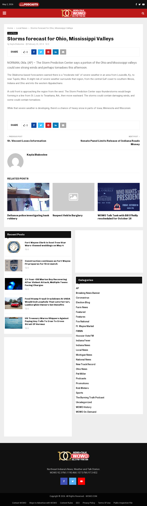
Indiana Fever (83, 340)
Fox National (82, 321)
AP (77, 288)
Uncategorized (84, 402)
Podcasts (81, 378)
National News (83, 359)
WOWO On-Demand (86, 412)
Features (80, 316)
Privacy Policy (89, 503)
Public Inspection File (123, 503)
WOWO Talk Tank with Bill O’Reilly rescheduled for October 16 (118, 217)
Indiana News (83, 345)
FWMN (79, 331)
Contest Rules (66, 503)
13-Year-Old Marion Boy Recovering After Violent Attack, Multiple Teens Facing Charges (46, 282)
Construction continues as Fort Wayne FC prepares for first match (47, 262)
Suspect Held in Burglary (67, 215)
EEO (78, 503)
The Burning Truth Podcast (90, 397)
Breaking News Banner (88, 293)
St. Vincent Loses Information (26, 140)
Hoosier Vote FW (85, 336)
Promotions (82, 383)
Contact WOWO (19, 503)
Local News (12, 33)
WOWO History (83, 407)
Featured (81, 312)
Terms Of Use (104, 503)
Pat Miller (81, 373)
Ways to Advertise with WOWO (43, 503)
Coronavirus (82, 297)
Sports (79, 393)
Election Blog (83, 302)
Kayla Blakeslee (17, 44)
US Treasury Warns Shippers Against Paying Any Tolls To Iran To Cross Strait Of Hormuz (47, 321)
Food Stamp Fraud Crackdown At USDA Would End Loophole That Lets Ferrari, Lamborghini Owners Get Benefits (47, 301)
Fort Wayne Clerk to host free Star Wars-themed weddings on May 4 (45, 244)
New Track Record (85, 364)
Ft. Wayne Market (85, 326)
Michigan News (84, 355)
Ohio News (81, 369)
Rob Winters (82, 388)
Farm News (82, 307)
